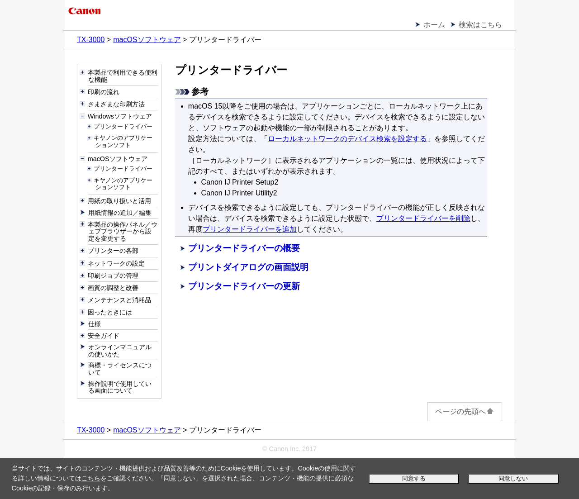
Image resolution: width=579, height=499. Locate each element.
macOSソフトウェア (146, 39)
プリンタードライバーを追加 (250, 229)
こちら (90, 478)
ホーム (434, 25)
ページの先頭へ (464, 411)
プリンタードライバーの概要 (244, 248)
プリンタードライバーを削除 (423, 218)
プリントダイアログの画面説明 (248, 267)
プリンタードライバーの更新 (244, 286)
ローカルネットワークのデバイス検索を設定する (347, 139)
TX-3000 (90, 39)
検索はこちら (480, 25)
